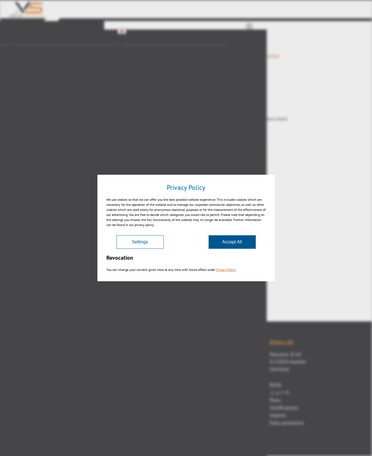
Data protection (287, 423)
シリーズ (137, 46)
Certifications (284, 407)
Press (275, 400)
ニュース (280, 392)
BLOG (276, 385)
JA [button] (125, 31)
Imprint (278, 415)
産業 (24, 46)
